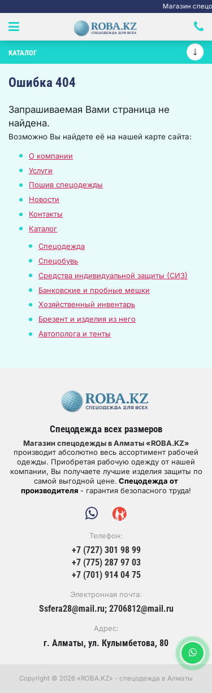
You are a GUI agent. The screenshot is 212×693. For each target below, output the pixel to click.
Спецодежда (61, 246)
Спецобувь (58, 260)
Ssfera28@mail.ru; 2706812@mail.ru (106, 609)
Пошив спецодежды (66, 184)
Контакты (46, 213)
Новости (44, 199)
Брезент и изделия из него (87, 318)
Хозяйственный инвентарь (86, 304)
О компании (51, 155)
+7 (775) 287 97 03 (106, 563)
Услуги (41, 170)
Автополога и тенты (74, 333)
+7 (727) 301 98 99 (106, 550)
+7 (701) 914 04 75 (106, 575)
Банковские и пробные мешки (94, 290)
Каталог (43, 228)
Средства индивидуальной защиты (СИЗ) (113, 275)
